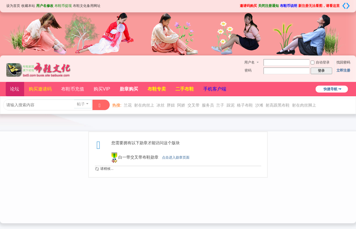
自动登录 (320, 62)
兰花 (128, 105)
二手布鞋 (184, 88)
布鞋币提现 (63, 6)
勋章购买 (129, 88)
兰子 (220, 105)
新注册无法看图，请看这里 (319, 6)
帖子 (81, 104)
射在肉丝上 (144, 105)
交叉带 (193, 105)
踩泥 (231, 105)
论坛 (14, 88)
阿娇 (181, 105)
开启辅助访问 (237, 4)
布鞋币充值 (72, 88)
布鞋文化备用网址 (86, 6)
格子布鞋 (245, 105)
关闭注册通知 (268, 6)
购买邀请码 (40, 88)
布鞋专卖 (157, 88)
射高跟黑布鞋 (278, 105)
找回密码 (343, 62)
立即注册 (343, 70)
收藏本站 (28, 6)
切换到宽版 (346, 5)
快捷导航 (330, 89)
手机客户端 (214, 88)
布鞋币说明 (288, 6)
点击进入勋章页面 (175, 157)
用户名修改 (44, 6)
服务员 (208, 105)
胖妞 (171, 105)
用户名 (249, 62)
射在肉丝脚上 (304, 105)
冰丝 (160, 105)
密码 (248, 70)
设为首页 (13, 6)
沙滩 (259, 105)
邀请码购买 (248, 6)
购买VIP (102, 88)
